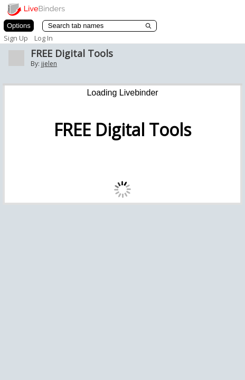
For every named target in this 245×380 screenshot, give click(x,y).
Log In (43, 38)
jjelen (49, 63)
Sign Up (16, 38)
